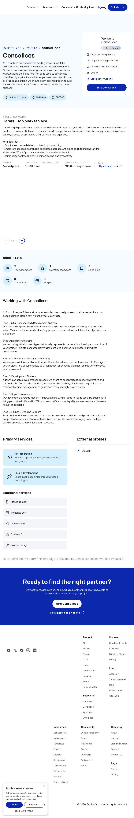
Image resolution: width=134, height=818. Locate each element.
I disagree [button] (34, 804)
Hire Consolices (106, 87)
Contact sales (84, 7)
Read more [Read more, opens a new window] (31, 799)
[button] (25, 811)
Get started (117, 7)
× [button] (44, 786)
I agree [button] (14, 804)
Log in (100, 7)
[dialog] (25, 799)
